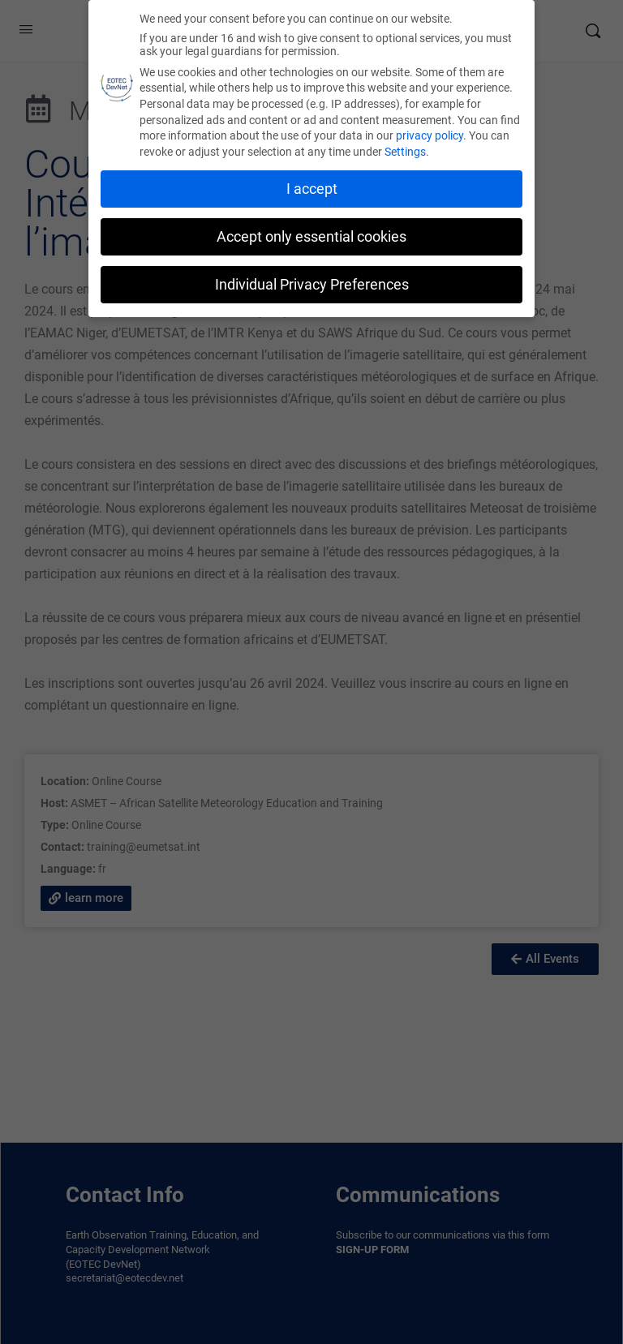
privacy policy (429, 135)
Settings (405, 151)
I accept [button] (311, 189)
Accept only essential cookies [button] (311, 237)
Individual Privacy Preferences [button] (312, 285)
